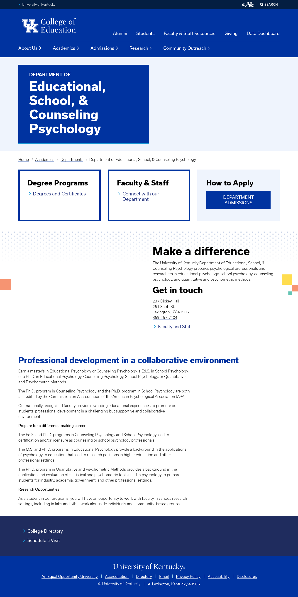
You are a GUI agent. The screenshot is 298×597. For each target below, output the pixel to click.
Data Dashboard (263, 33)
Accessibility (219, 576)
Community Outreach (186, 48)
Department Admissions (238, 200)
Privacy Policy (188, 576)
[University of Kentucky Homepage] (149, 567)
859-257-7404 (165, 317)
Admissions (104, 48)
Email (164, 576)
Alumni (120, 33)
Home (23, 159)
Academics (66, 48)
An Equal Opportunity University (70, 576)
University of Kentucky (38, 4)
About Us (30, 48)
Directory (144, 576)
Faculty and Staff (175, 326)
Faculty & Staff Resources (189, 33)
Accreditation (117, 576)
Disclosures (247, 576)
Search (271, 4)
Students (145, 33)
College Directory (45, 531)
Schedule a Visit (43, 540)
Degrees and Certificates (59, 193)
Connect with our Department (140, 196)
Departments (72, 159)
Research (140, 48)
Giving (231, 33)
